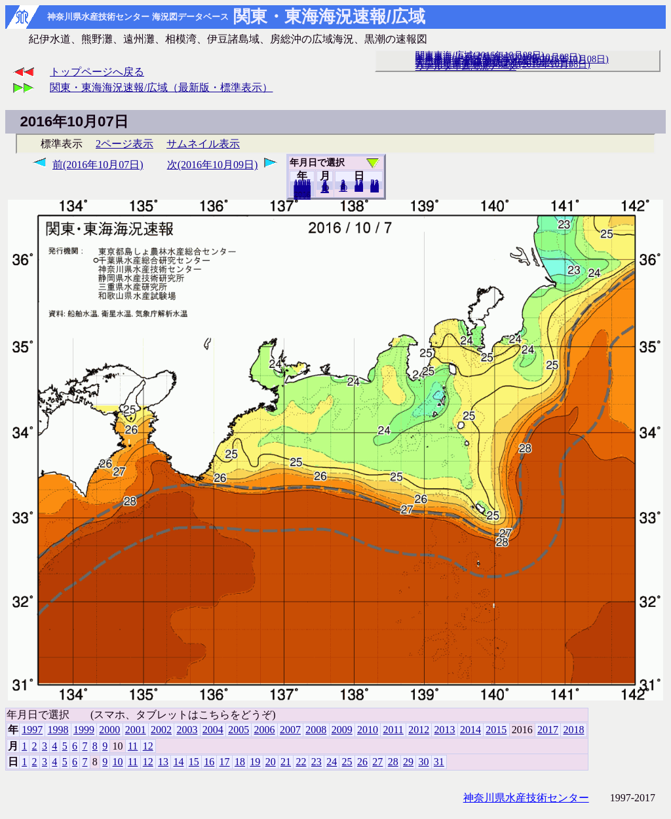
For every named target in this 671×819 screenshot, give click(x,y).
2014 (470, 729)
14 (178, 761)
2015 (496, 729)
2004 (212, 729)
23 (316, 761)
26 (362, 761)
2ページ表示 (124, 143)
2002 (161, 729)
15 (194, 761)
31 (374, 188)
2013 (444, 729)
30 (423, 761)
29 (408, 761)
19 (255, 761)
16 (209, 761)
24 (331, 761)
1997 (32, 729)
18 (240, 761)
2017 (547, 729)
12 (324, 189)
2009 (342, 729)
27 (377, 761)
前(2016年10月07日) (98, 164)
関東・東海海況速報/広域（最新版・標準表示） (161, 87)
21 (285, 761)
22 (301, 761)
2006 (264, 729)
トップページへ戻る (97, 71)
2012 (418, 729)
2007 (290, 729)
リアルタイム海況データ (465, 66)
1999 (83, 729)
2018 (302, 195)
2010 (367, 729)
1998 (58, 729)
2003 (186, 729)
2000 (109, 729)
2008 (315, 729)
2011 (393, 729)
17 (225, 761)
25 (347, 761)
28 (393, 761)
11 (133, 746)
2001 (135, 729)
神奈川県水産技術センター (526, 797)
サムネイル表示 (203, 143)
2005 (238, 729)
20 (359, 187)
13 (163, 761)
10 (343, 187)
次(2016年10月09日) (212, 164)
